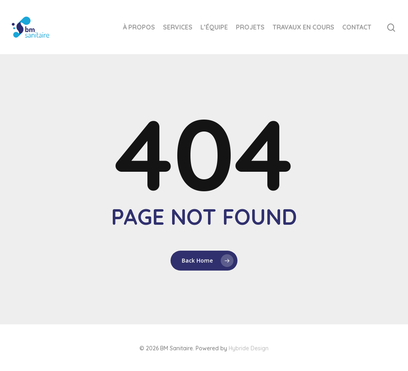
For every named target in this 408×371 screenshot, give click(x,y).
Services (177, 27)
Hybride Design (249, 348)
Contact (356, 27)
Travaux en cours (303, 27)
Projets (250, 27)
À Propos (139, 27)
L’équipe (214, 27)
